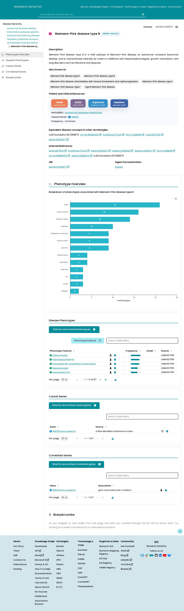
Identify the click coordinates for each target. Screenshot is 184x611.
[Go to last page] (105, 379)
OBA (58, 569)
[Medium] (152, 555)
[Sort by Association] (113, 485)
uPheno (60, 555)
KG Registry (105, 562)
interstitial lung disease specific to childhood (23, 32)
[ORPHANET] (98, 103)
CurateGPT (84, 581)
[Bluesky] (169, 555)
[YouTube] (164, 555)
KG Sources (41, 591)
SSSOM (81, 563)
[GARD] (78, 103)
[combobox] (92, 14)
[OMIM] (59, 103)
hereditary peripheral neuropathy (23, 39)
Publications (20, 564)
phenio (119, 167)
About (84, 7)
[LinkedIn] (160, 555)
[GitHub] (156, 555)
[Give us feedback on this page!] (180, 531)
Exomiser (82, 550)
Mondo (60, 546)
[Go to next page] (99, 379)
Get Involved (127, 546)
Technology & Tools (135, 7)
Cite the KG (41, 582)
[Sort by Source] (170, 350)
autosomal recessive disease (21, 28)
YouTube (127, 564)
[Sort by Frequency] (139, 350)
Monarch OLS (106, 546)
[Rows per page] (64, 380)
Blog (124, 555)
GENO (59, 578)
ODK (80, 572)
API (38, 550)
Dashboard (41, 596)
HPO (58, 559)
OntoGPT (83, 577)
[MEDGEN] (119, 103)
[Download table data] (115, 379)
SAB (15, 555)
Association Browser (41, 602)
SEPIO (59, 582)
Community (174, 7)
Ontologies (116, 7)
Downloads (41, 546)
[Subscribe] (142, 555)
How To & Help (42, 569)
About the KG (42, 587)
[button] (135, 355)
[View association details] (115, 355)
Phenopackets (85, 586)
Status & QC (41, 564)
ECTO (59, 587)
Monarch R (42, 559)
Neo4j (39, 555)
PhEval (81, 554)
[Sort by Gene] (57, 426)
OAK (80, 568)
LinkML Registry (107, 567)
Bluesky (126, 569)
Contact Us (19, 559)
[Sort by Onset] (155, 350)
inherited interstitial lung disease (23, 35)
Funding (17, 569)
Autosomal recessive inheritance (83, 112)
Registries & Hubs (157, 7)
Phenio (60, 564)
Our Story (18, 546)
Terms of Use (42, 578)
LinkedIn (126, 559)
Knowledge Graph (99, 7)
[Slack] (146, 555)
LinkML (81, 559)
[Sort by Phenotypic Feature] (73, 350)
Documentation (43, 573)
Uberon (60, 550)
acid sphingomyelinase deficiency (23, 42)
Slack (125, 550)
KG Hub (103, 558)
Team (16, 550)
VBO (58, 573)
